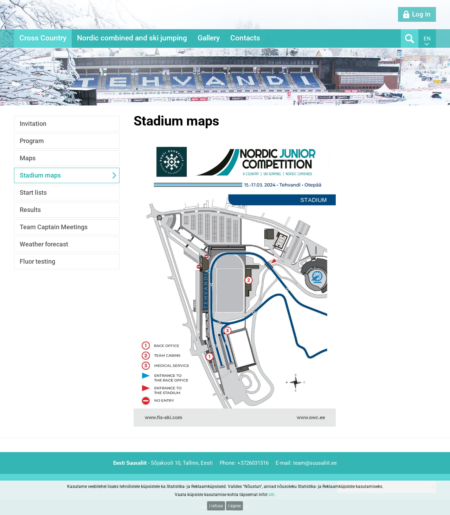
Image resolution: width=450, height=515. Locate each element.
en (427, 39)
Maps (28, 158)
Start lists (33, 192)
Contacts (245, 38)
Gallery (209, 38)
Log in (421, 14)
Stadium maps (40, 175)
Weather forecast (44, 244)
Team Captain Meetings (54, 227)
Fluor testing (37, 261)
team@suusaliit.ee (315, 463)
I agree (234, 505)
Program (32, 140)
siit (271, 494)
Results (30, 209)
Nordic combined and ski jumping (132, 38)
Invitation (33, 123)
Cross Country (42, 38)
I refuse (216, 505)
